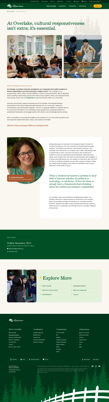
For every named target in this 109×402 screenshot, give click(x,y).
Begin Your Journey (84, 332)
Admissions (82, 6)
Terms (72, 366)
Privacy (77, 366)
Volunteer (58, 349)
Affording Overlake (84, 335)
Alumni (58, 346)
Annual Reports (47, 294)
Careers (75, 294)
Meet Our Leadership (79, 290)
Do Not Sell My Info (84, 366)
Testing (81, 337)
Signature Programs (38, 342)
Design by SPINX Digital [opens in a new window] (64, 366)
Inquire (81, 342)
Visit (80, 344)
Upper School (36, 337)
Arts (57, 335)
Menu (97, 6)
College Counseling (61, 339)
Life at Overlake (60, 332)
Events (58, 351)
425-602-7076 (13, 251)
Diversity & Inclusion (14, 335)
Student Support (60, 344)
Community (73, 6)
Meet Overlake (53, 6)
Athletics (58, 337)
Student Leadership (61, 342)
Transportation (83, 339)
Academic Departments (39, 339)
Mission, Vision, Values (14, 346)
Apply (80, 346)
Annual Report (12, 342)
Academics (63, 6)
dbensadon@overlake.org (16, 248)
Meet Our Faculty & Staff (50, 290)
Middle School (37, 335)
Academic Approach (38, 332)
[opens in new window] (19, 370)
